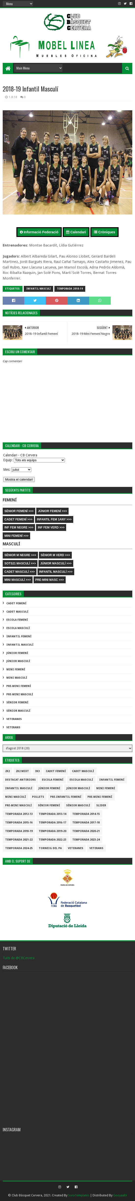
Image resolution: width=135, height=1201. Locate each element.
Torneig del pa (50, 848)
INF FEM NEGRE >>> (18, 527)
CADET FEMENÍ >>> (18, 519)
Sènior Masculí (18, 710)
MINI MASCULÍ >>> (17, 580)
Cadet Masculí (17, 611)
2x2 (7, 771)
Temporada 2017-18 (86, 822)
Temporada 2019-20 (52, 831)
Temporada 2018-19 (70, 288)
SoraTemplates (78, 1195)
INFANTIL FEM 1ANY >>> (54, 519)
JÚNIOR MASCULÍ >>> (56, 563)
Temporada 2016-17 (52, 822)
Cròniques (104, 232)
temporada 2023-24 (86, 839)
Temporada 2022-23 (52, 839)
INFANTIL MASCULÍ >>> (56, 571)
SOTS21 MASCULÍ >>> (20, 563)
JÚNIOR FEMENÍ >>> (52, 511)
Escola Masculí (18, 628)
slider (101, 805)
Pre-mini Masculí (19, 694)
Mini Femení (15, 669)
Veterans (13, 727)
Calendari (76, 232)
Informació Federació (39, 232)
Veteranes (14, 719)
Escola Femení (17, 619)
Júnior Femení (17, 653)
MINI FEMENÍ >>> (16, 536)
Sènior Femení (17, 702)
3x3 (37, 771)
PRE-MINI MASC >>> (49, 580)
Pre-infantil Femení (65, 796)
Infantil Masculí (38, 288)
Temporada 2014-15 (86, 814)
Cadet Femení (16, 603)
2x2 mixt (22, 771)
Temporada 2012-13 (19, 814)
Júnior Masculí (18, 661)
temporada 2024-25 (19, 848)
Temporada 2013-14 (52, 814)
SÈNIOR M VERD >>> (55, 555)
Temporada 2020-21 (86, 831)
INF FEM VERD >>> (51, 527)
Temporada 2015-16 (19, 822)
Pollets (38, 796)
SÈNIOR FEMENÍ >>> (19, 511)
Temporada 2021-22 (19, 839)
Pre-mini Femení (18, 686)
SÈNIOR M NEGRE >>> (20, 555)
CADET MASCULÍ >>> (19, 571)
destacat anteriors (20, 779)
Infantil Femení (19, 636)
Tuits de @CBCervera (19, 958)
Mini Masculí (16, 677)
